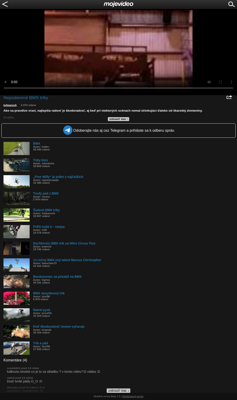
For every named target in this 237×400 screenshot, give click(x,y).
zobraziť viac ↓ (118, 119)
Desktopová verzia (132, 396)
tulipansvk (10, 105)
